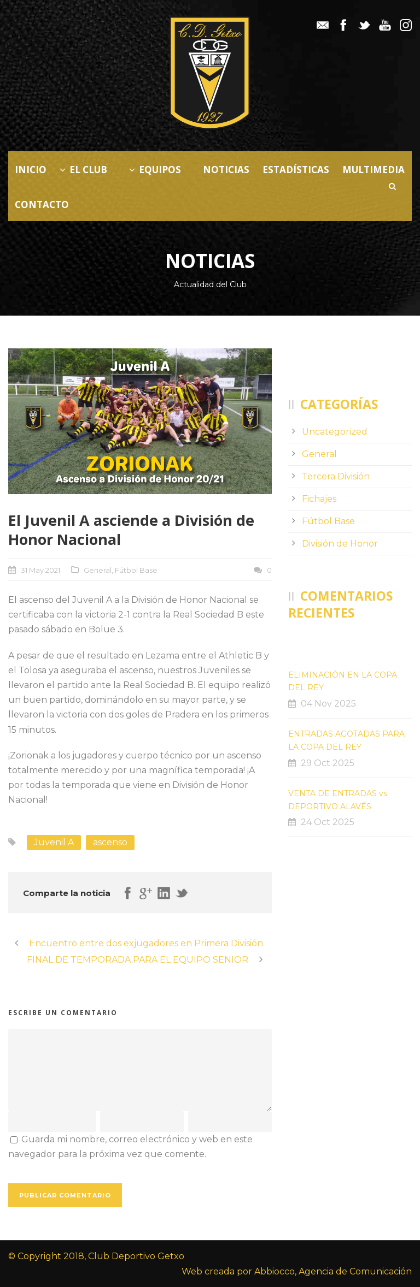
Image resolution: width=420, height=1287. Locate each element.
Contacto (42, 204)
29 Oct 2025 (327, 763)
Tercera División (336, 476)
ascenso (110, 842)
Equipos (155, 169)
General (98, 570)
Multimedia (373, 169)
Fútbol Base (136, 570)
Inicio (30, 169)
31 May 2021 (40, 570)
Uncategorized (335, 431)
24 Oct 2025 (327, 822)
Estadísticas (295, 169)
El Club (83, 169)
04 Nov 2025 (328, 703)
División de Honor (340, 543)
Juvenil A (54, 842)
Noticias (226, 169)
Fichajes (319, 499)
